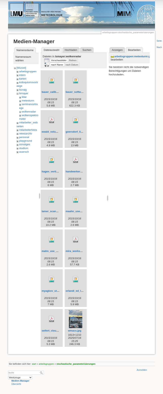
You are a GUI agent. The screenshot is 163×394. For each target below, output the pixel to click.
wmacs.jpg (74, 330)
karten (22, 78)
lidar (24, 96)
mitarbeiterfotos (28, 129)
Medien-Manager (20, 381)
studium (23, 148)
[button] (59, 60)
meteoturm (28, 100)
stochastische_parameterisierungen (75, 364)
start (34, 364)
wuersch (24, 151)
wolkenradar (29, 111)
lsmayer (23, 93)
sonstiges (24, 144)
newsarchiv (25, 133)
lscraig (23, 89)
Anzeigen (117, 49)
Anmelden (142, 370)
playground (25, 140)
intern (22, 75)
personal (24, 137)
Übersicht (16, 384)
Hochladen (71, 49)
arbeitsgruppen (27, 71)
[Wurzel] (21, 67)
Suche (42, 372)
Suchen (87, 49)
